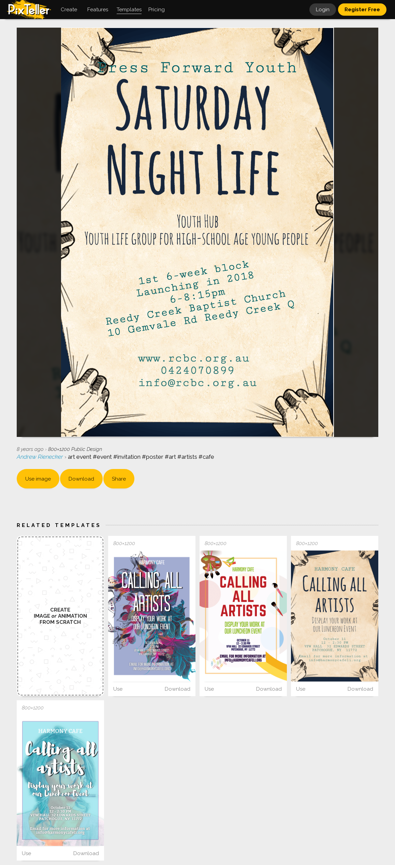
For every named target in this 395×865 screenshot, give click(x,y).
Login (323, 9)
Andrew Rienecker (40, 456)
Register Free (362, 9)
